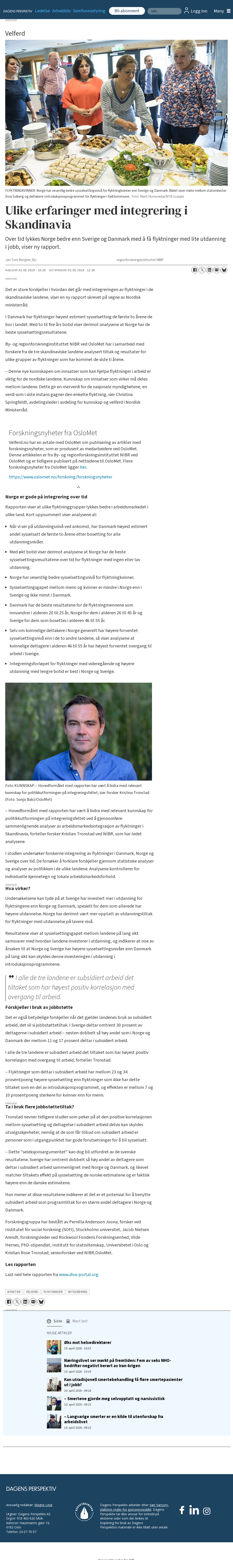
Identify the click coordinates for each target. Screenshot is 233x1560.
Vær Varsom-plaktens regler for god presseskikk (134, 1507)
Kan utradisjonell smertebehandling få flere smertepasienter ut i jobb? (123, 1382)
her (83, 467)
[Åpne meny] (221, 11)
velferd (32, 1292)
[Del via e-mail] (216, 270)
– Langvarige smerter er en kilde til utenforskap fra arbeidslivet (113, 1419)
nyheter (14, 1292)
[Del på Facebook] (194, 270)
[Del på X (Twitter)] (202, 270)
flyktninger (53, 1292)
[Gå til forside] (15, 11)
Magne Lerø (43, 1505)
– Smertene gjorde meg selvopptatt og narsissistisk (114, 1399)
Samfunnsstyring (89, 11)
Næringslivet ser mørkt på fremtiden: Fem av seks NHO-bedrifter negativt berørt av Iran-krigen (117, 1363)
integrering (78, 1292)
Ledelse (42, 11)
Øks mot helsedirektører (87, 1342)
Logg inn (199, 11)
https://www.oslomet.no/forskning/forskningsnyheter (60, 477)
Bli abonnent (126, 11)
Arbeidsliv (61, 11)
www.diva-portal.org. (79, 1274)
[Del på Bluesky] (223, 270)
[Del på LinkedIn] (209, 270)
